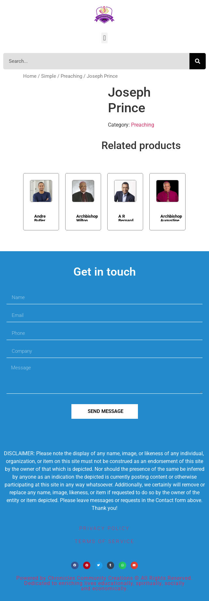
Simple (48, 76)
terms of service (105, 541)
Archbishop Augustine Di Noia (171, 217)
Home (30, 76)
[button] (104, 38)
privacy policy (104, 528)
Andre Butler (40, 217)
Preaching (71, 76)
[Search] (197, 61)
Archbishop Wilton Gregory (87, 217)
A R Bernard (125, 217)
